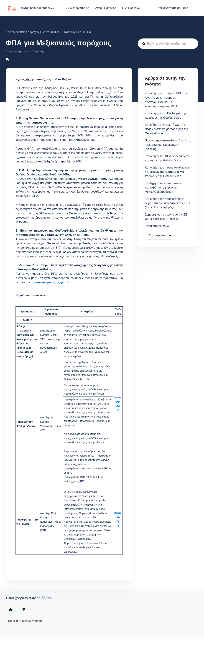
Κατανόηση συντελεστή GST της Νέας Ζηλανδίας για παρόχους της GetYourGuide (166, 129)
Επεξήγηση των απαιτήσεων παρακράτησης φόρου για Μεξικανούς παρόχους (163, 187)
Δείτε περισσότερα (160, 235)
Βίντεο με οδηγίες (105, 7)
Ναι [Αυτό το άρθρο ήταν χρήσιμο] (11, 609)
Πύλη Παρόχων (130, 7)
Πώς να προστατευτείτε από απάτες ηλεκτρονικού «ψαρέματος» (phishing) (167, 145)
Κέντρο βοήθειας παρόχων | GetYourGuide (33, 31)
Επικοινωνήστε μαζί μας (172, 7)
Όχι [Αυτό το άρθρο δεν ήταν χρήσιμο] (23, 609)
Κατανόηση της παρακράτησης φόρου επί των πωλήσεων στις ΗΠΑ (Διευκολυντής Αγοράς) (167, 203)
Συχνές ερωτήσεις (77, 7)
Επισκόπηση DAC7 (157, 225)
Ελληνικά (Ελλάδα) (195, 8)
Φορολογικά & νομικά (77, 31)
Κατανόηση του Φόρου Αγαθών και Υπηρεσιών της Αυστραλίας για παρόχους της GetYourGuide (167, 172)
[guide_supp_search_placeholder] (168, 43)
